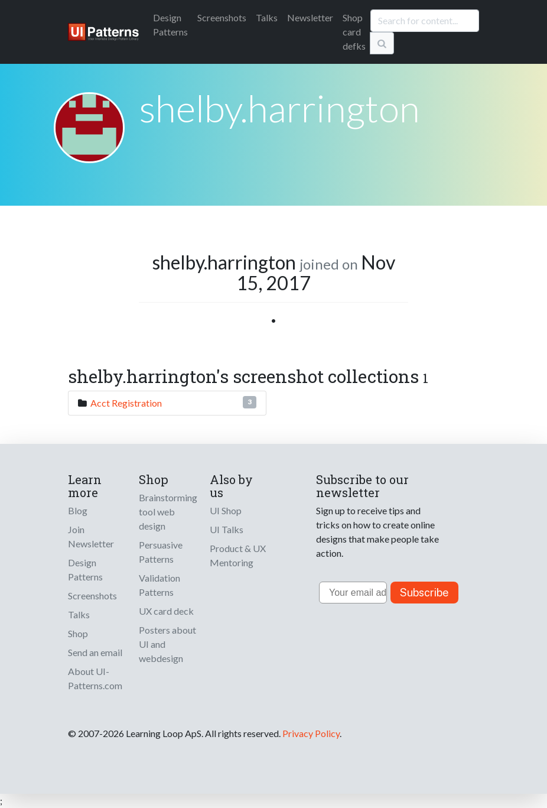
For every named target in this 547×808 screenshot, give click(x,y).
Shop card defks (354, 31)
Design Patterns (85, 569)
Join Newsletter (91, 536)
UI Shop (226, 510)
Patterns (170, 24)
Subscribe (424, 592)
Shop (78, 633)
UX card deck (166, 610)
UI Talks (226, 529)
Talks (267, 17)
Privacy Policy (311, 733)
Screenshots (221, 17)
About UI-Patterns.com (95, 678)
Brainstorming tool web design (168, 511)
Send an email (95, 652)
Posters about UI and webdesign (167, 644)
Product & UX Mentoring (238, 555)
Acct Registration (126, 402)
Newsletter (310, 17)
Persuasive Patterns (161, 551)
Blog (77, 510)
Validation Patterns (159, 585)
